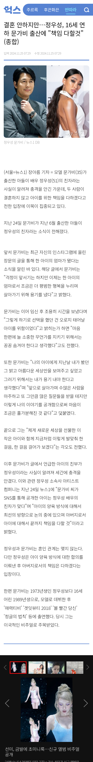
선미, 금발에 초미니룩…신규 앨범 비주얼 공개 (42, 752)
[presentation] (5, 667)
